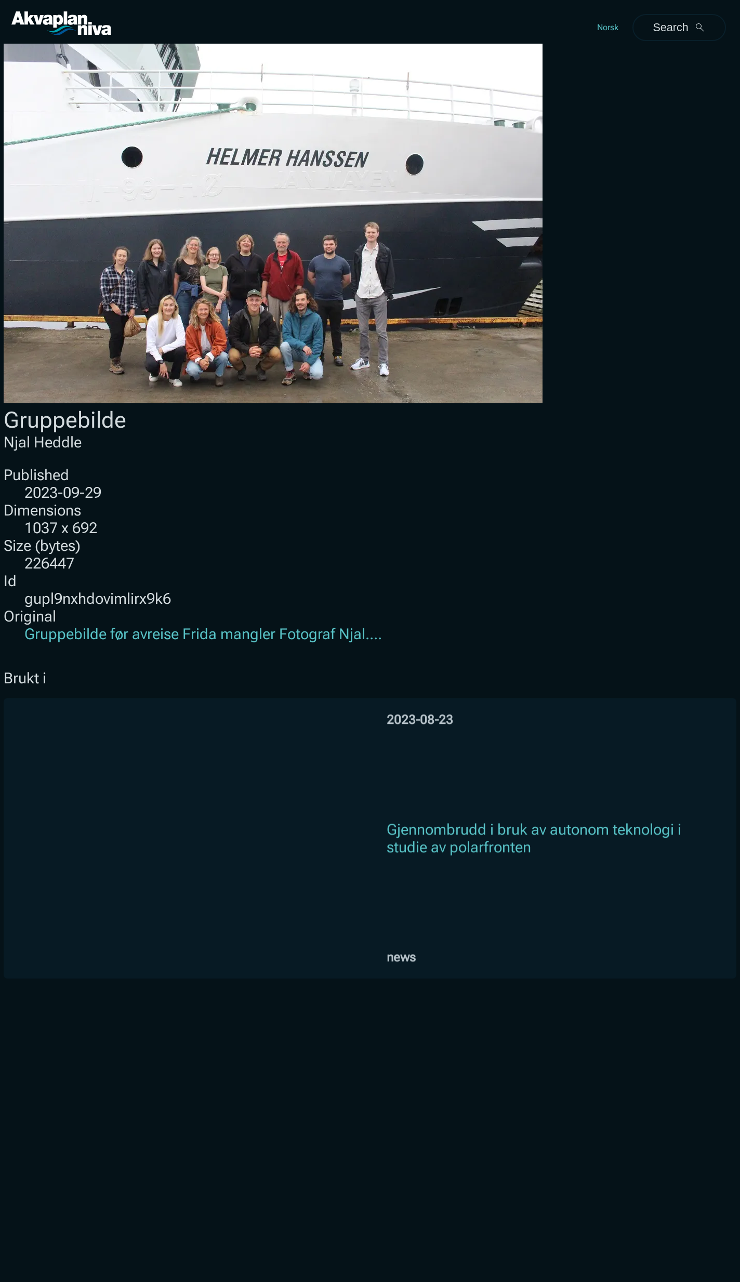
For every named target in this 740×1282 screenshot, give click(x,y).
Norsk (607, 27)
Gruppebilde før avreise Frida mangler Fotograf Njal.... (203, 634)
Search (679, 27)
